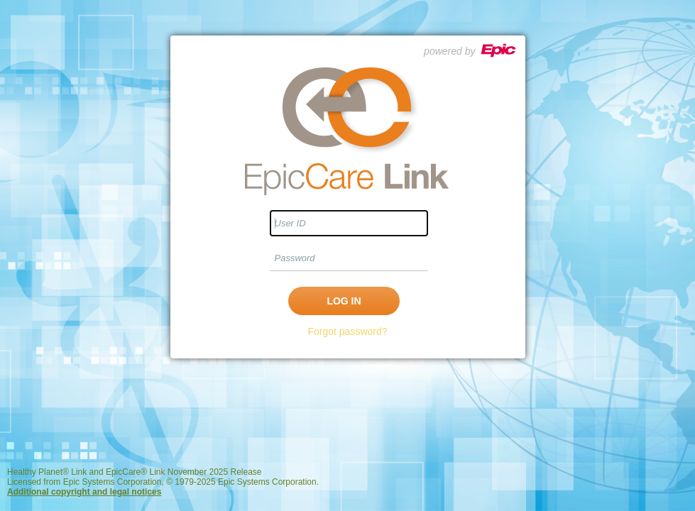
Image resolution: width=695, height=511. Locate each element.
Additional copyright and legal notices (84, 492)
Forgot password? (347, 331)
